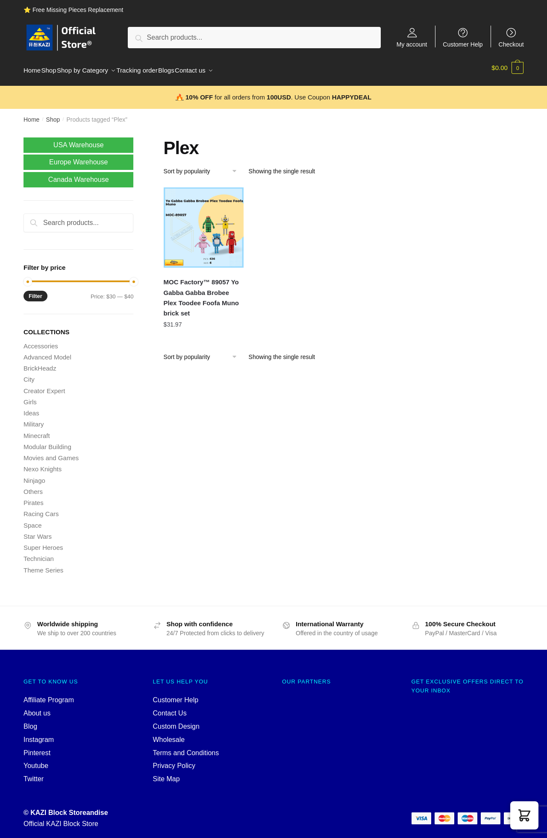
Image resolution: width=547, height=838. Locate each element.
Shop (53, 114)
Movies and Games (51, 452)
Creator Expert (44, 385)
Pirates (34, 497)
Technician (39, 553)
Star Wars (38, 531)
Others (33, 486)
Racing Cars (41, 508)
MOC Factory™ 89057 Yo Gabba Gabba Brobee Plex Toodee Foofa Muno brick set (201, 292)
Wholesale (169, 734)
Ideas (31, 408)
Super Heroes (43, 542)
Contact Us (170, 708)
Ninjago (34, 475)
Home (31, 114)
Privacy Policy (174, 760)
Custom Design (176, 721)
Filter (35, 291)
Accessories (41, 341)
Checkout (511, 44)
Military (34, 419)
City (29, 374)
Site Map (166, 773)
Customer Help (462, 44)
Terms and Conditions (186, 747)
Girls (30, 396)
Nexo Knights (43, 463)
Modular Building (47, 441)
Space (33, 520)
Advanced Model (47, 352)
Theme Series (43, 565)
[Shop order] (203, 166)
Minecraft (37, 430)
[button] (524, 815)
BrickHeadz (40, 363)
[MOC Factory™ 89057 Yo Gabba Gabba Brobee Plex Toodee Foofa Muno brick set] (204, 222)
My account (412, 44)
